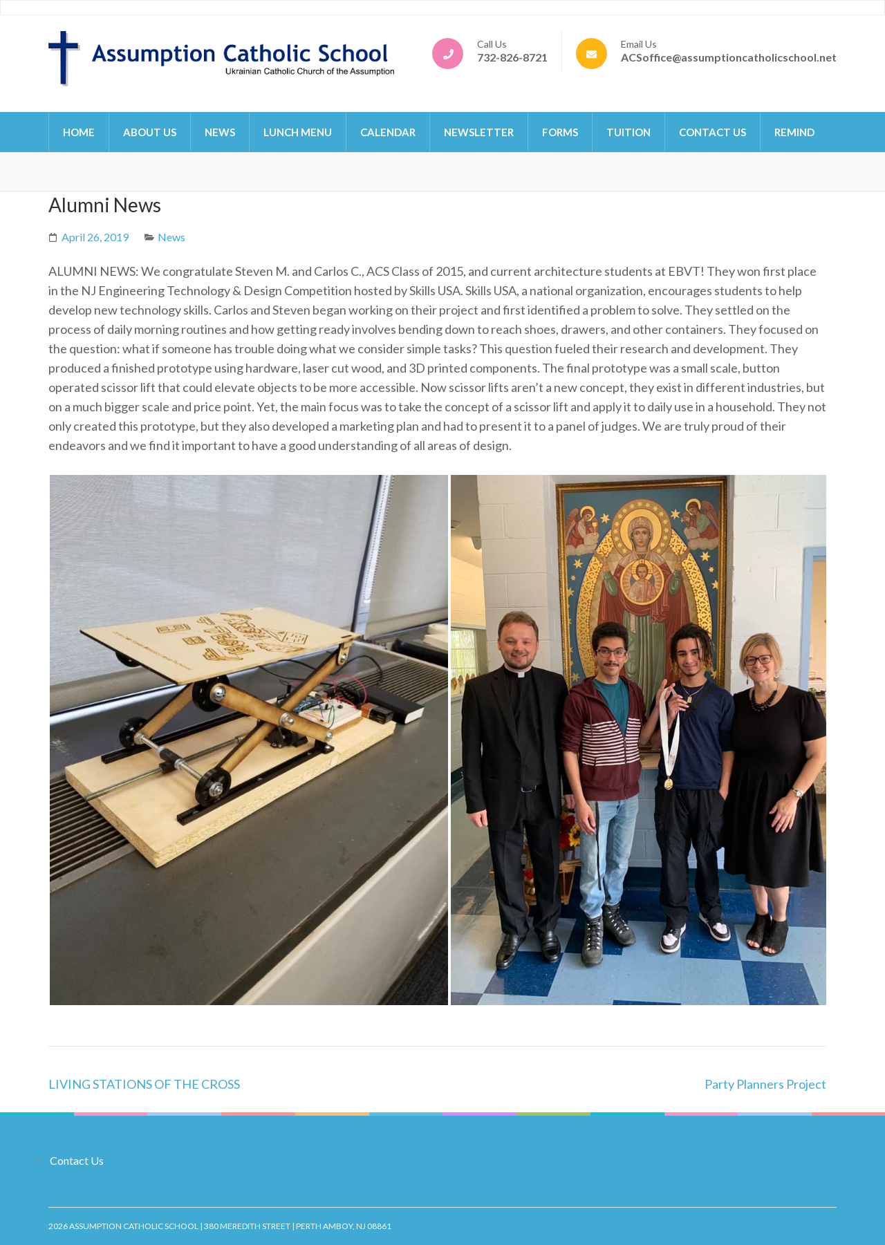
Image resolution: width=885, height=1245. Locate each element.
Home (79, 132)
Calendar (388, 132)
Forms (560, 132)
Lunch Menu (297, 132)
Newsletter (479, 132)
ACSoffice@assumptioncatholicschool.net (729, 57)
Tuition (628, 132)
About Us (149, 132)
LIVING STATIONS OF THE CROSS (144, 1084)
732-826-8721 (512, 57)
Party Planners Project (765, 1084)
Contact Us (712, 132)
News (220, 132)
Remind (794, 132)
